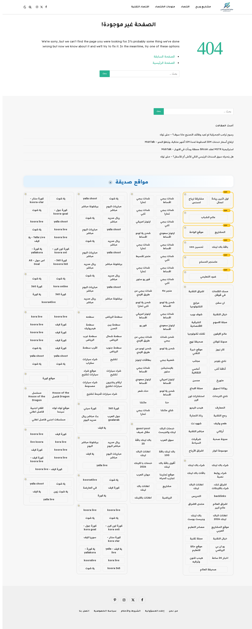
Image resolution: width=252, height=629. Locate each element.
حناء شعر (140, 390)
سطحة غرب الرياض (87, 338)
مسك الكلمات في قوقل (217, 293)
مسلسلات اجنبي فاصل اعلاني (46, 419)
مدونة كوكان (218, 341)
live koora (34, 441)
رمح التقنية (217, 415)
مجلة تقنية (193, 538)
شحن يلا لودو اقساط (140, 235)
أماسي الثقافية (193, 370)
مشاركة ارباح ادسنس (193, 200)
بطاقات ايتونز (141, 360)
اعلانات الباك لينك (194, 486)
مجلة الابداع (193, 388)
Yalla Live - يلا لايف (34, 239)
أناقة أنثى (217, 368)
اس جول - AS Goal (34, 262)
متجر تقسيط (140, 256)
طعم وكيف (217, 423)
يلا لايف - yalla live (111, 550)
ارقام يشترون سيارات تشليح (111, 384)
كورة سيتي (87, 408)
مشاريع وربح (200, 7)
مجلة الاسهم (218, 322)
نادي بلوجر (218, 361)
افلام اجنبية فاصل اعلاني (34, 409)
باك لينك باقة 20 (141, 441)
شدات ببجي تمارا (140, 200)
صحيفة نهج (194, 341)
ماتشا (140, 402)
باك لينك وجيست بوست (193, 517)
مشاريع (164, 486)
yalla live (99, 465)
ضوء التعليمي (206, 276)
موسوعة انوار (217, 450)
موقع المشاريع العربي (217, 528)
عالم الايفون (217, 333)
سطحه (87, 316)
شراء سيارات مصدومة (87, 384)
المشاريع (217, 232)
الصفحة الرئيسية (161, 62)
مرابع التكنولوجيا (194, 304)
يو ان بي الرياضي (217, 548)
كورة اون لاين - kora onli (111, 527)
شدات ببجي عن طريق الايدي (140, 292)
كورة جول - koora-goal (58, 211)
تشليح (111, 359)
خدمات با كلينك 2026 (141, 464)
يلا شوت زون (58, 491)
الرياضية (164, 497)
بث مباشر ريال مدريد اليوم (87, 418)
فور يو (140, 325)
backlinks (218, 496)
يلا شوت (111, 198)
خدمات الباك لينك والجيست (164, 430)
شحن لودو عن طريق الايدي (141, 350)
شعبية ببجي (165, 360)
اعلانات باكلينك (140, 497)
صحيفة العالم (206, 569)
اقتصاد (182, 7)
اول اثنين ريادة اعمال (217, 200)
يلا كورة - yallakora (87, 550)
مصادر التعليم (194, 527)
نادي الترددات (217, 396)
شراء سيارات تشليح (111, 372)
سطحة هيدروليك (87, 326)
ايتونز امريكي (140, 221)
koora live (111, 510)
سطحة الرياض (111, 316)
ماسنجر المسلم (206, 261)
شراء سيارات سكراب (87, 361)
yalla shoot (87, 198)
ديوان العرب (141, 474)
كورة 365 (111, 408)
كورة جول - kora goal (87, 527)
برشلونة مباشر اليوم (87, 444)
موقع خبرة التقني (193, 351)
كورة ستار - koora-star (34, 200)
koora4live (87, 479)
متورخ (217, 380)
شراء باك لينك (217, 465)
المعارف (218, 407)
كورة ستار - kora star (111, 539)
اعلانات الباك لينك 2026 (218, 517)
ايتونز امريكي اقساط (140, 315)
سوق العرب (164, 440)
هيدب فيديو (194, 407)
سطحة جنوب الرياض (111, 349)
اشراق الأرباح (193, 450)
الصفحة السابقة (161, 56)
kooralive (87, 560)
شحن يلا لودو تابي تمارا (140, 304)
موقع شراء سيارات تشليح (87, 372)
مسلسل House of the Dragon (34, 396)
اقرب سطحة (87, 347)
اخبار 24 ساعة (217, 557)
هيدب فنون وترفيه (193, 559)
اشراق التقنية (194, 291)
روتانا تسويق (217, 388)
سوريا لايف (87, 537)
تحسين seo (194, 246)
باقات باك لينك (194, 473)
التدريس (194, 496)
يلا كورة (99, 495)
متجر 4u (164, 290)
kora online (58, 286)
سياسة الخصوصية (102, 611)
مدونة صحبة (217, 439)
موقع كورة (46, 378)
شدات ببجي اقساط (164, 200)
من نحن (170, 611)
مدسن (193, 380)
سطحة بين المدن (111, 326)
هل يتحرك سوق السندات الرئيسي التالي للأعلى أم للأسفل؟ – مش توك (194, 156)
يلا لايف (99, 427)
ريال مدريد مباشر (111, 219)
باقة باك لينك (217, 246)
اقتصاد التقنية (138, 7)
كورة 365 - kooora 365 (58, 262)
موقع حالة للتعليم (194, 548)
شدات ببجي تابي (140, 211)
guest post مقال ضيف (141, 430)
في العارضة (87, 487)
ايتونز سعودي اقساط (164, 235)
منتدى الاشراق (194, 503)
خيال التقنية (218, 314)
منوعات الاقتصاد (163, 7)
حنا (164, 402)
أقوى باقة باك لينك (164, 464)
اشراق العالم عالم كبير (217, 505)
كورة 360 (34, 286)
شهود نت (193, 423)
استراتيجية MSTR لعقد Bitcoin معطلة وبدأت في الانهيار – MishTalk (195, 149)
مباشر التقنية (194, 431)
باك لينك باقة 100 (164, 453)
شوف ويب (194, 314)
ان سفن (217, 302)
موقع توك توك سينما (58, 409)
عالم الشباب (206, 217)
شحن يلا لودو (164, 348)
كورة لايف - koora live (34, 459)
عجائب (194, 361)
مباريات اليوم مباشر (111, 208)
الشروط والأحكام (128, 611)
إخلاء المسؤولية (152, 611)
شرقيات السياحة (193, 441)
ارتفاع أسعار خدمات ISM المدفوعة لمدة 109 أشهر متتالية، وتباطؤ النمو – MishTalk (186, 141)
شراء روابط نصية (217, 474)
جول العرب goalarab (111, 418)
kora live (111, 560)
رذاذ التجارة (193, 415)
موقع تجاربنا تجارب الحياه (164, 476)
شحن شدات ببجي (165, 338)
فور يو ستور (141, 279)
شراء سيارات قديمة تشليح (99, 393)
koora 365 (111, 568)
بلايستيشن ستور (164, 369)
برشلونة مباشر (87, 206)
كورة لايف (111, 487)
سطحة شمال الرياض (111, 338)
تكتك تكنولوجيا (193, 333)
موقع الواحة (194, 232)
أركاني (217, 431)
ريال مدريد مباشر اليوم (111, 444)
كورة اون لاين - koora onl (58, 250)
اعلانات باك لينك (140, 488)
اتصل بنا (82, 611)
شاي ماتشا (164, 410)
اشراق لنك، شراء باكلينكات (217, 486)
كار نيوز (217, 349)
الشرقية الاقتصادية (194, 324)
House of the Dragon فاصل (58, 394)
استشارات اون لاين (194, 398)
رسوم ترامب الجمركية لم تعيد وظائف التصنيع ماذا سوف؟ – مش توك (194, 134)
